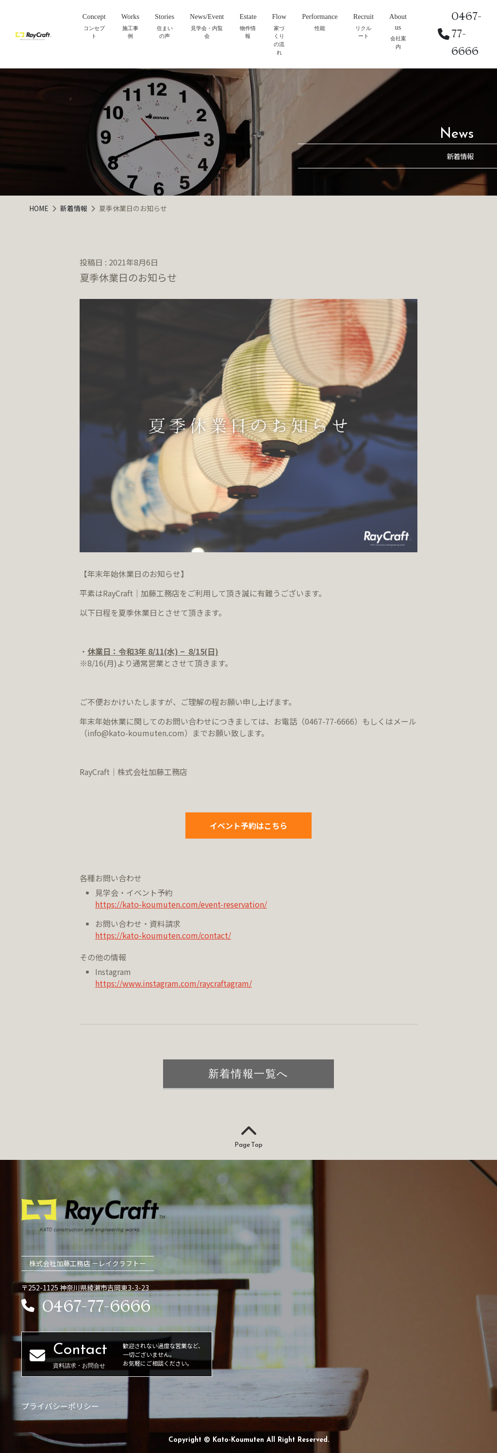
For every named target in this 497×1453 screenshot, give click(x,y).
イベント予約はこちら (248, 825)
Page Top (248, 1137)
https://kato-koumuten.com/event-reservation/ (181, 904)
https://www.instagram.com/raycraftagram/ (173, 983)
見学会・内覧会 (207, 32)
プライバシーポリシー (60, 1406)
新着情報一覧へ (248, 1073)
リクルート (363, 32)
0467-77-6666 (459, 34)
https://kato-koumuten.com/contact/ (163, 935)
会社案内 (398, 42)
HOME (39, 208)
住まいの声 (165, 32)
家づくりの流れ (279, 40)
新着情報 (74, 208)
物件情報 (248, 32)
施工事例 (130, 32)
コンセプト (94, 32)
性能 (320, 28)
